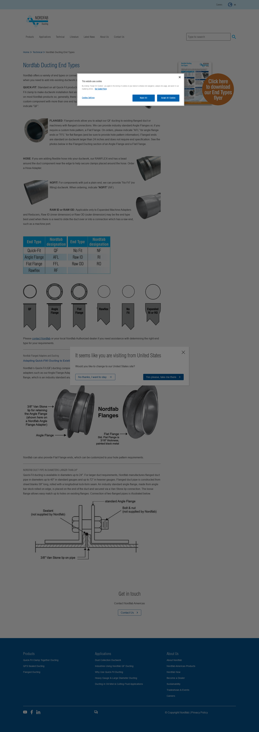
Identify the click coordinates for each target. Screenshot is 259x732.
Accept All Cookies (168, 98)
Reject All (143, 98)
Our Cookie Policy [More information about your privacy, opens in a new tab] (101, 89)
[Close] (179, 77)
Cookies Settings (88, 98)
